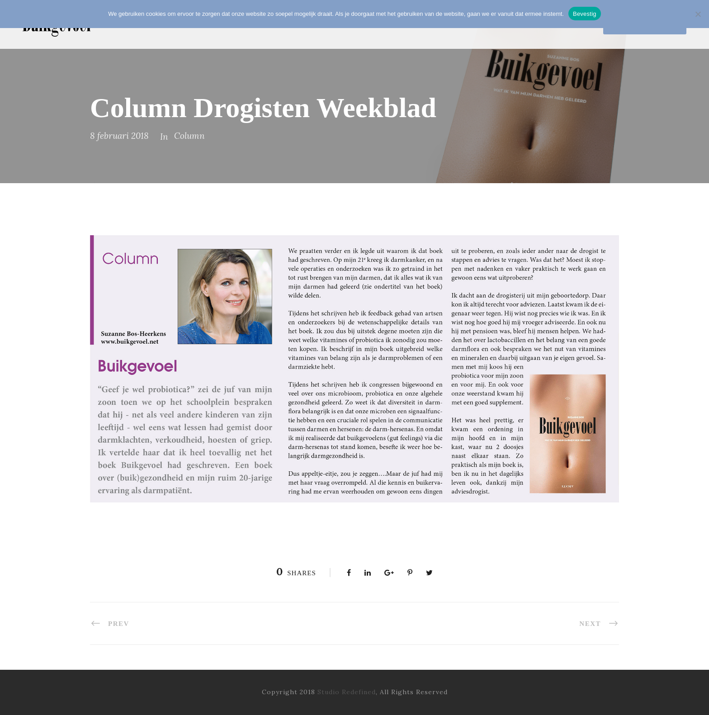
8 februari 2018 (119, 135)
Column (189, 135)
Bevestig (584, 13)
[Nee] (697, 14)
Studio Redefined (346, 692)
